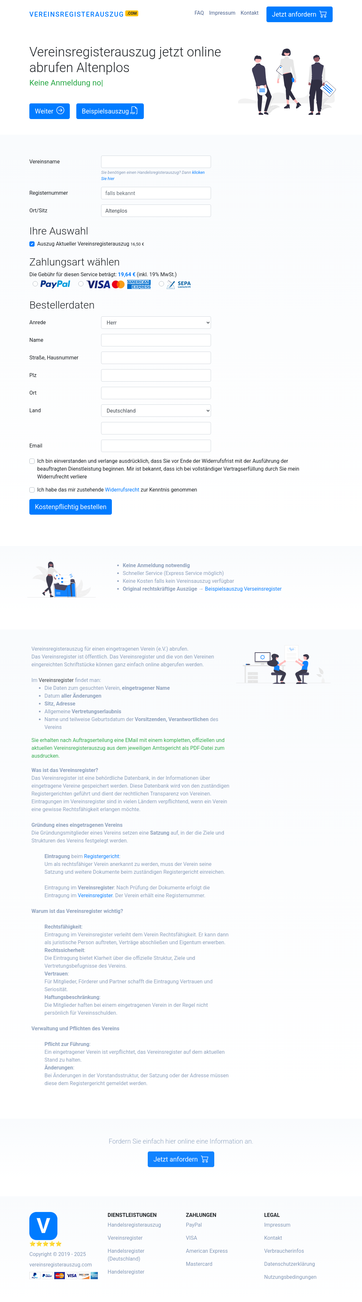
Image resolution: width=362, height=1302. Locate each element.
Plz (33, 375)
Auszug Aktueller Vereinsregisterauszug (90, 244)
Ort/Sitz (38, 210)
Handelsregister (126, 1272)
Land (35, 410)
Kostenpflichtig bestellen (70, 507)
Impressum (222, 13)
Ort (33, 393)
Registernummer (48, 193)
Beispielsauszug (110, 110)
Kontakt (250, 13)
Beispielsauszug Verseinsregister (252, 589)
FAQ (199, 13)
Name (36, 340)
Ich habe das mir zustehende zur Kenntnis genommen (117, 490)
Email (35, 446)
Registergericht (110, 856)
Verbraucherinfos (284, 1251)
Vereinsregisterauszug (76, 14)
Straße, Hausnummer (53, 358)
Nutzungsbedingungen (290, 1277)
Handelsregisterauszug (158, 172)
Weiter (49, 110)
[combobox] (156, 162)
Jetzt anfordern (299, 14)
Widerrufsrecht (122, 490)
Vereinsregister (65, 680)
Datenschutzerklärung (289, 1264)
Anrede (37, 322)
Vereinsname (44, 162)
